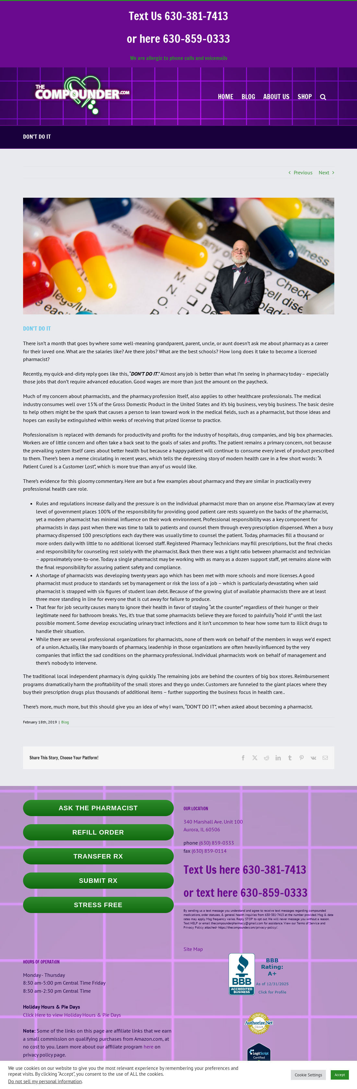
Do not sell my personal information (45, 1081)
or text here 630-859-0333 (246, 892)
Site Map (193, 949)
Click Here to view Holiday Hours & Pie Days (72, 1015)
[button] (323, 96)
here (148, 1046)
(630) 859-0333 (216, 842)
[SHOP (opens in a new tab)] (305, 96)
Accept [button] (340, 1074)
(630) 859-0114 (209, 851)
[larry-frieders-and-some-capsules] (178, 256)
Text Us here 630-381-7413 (245, 869)
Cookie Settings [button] (308, 1075)
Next (324, 172)
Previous (303, 172)
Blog (65, 722)
